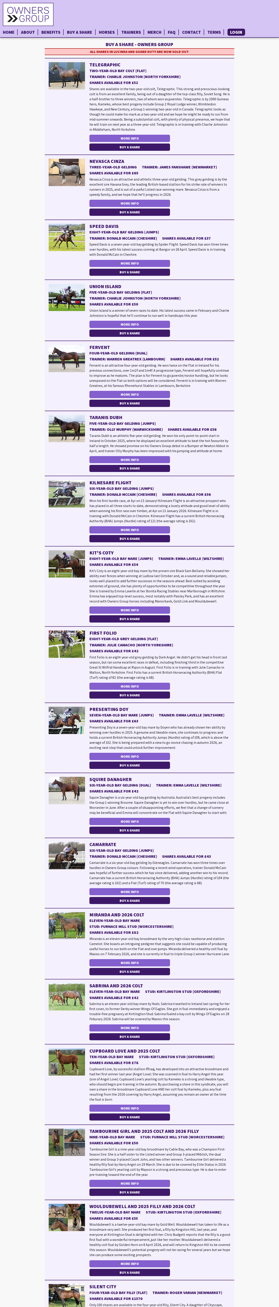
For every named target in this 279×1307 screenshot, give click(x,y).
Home (9, 32)
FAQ (172, 32)
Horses (107, 32)
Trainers (131, 32)
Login (236, 32)
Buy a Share (79, 32)
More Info (124, 138)
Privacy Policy (264, 1303)
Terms (214, 32)
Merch (154, 32)
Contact (191, 32)
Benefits (50, 32)
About (28, 32)
